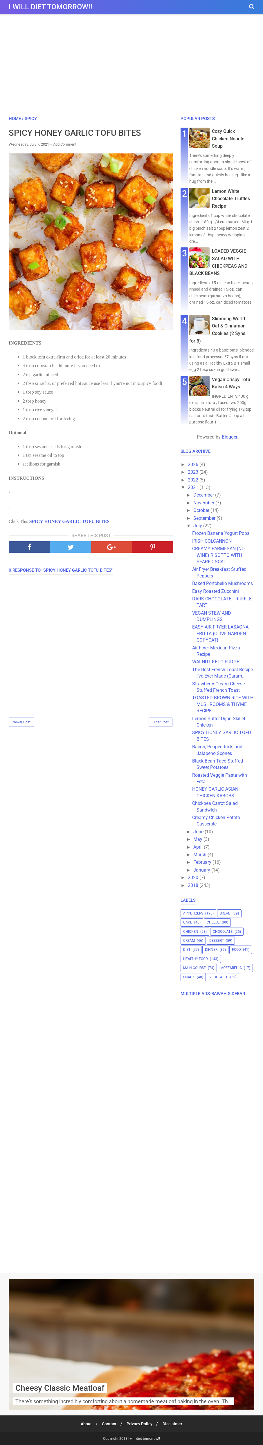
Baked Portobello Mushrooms (222, 583)
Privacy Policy (140, 1424)
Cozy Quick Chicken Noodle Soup (228, 138)
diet (186, 950)
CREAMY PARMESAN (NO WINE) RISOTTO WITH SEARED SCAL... (218, 555)
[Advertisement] (131, 66)
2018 (193, 885)
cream (189, 941)
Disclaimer (174, 1424)
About (85, 1424)
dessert (216, 941)
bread (225, 913)
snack (189, 977)
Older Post (160, 722)
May (198, 839)
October (201, 510)
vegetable (218, 977)
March (200, 854)
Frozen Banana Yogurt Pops (220, 533)
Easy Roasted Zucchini (215, 591)
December (204, 495)
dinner (211, 950)
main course (194, 968)
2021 (193, 487)
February (202, 862)
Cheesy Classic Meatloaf (60, 1388)
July (198, 525)
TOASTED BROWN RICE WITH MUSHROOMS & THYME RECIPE (222, 704)
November (204, 503)
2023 (193, 472)
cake (187, 922)
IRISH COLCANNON (212, 541)
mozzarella (231, 968)
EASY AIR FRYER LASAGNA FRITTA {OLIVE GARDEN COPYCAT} (220, 633)
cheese (213, 922)
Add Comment (64, 144)
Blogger (229, 437)
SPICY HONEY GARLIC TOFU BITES (69, 521)
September (205, 518)
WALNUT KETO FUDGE (215, 661)
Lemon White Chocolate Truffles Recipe (231, 199)
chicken (190, 932)
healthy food (195, 959)
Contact (109, 1424)
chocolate (223, 932)
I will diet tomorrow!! (50, 7)
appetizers (193, 913)
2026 (193, 464)
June (199, 831)
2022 (193, 480)
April (198, 847)
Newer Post (21, 722)
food (236, 950)
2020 (193, 877)
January (202, 870)
